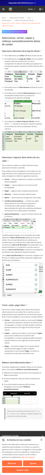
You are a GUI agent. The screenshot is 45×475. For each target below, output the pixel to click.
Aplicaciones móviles (16, 18)
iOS (29, 18)
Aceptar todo (23, 470)
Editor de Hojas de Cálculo (24, 20)
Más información (28, 457)
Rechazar (12, 463)
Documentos (6, 20)
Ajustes (33, 463)
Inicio (4, 18)
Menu (30, 9)
